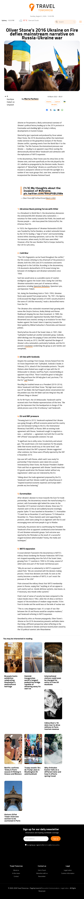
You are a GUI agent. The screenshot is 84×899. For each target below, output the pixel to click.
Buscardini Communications (51, 888)
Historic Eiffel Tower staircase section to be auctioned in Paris (12, 817)
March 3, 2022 (51, 198)
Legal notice (68, 870)
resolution (29, 345)
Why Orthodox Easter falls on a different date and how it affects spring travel (52, 771)
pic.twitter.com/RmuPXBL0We (43, 193)
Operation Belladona (42, 286)
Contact (16, 876)
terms (46, 845)
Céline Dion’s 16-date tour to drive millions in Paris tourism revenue (52, 726)
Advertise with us (42, 873)
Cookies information (67, 873)
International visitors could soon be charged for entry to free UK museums (52, 680)
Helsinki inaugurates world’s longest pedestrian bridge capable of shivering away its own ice (32, 682)
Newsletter (42, 876)
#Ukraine (45, 191)
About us (16, 870)
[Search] (65, 22)
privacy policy (55, 845)
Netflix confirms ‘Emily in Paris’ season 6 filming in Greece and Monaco (13, 770)
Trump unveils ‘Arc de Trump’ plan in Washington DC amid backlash (32, 770)
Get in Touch (42, 870)
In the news (16, 873)
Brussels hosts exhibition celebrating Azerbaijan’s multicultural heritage (10, 681)
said (25, 380)
